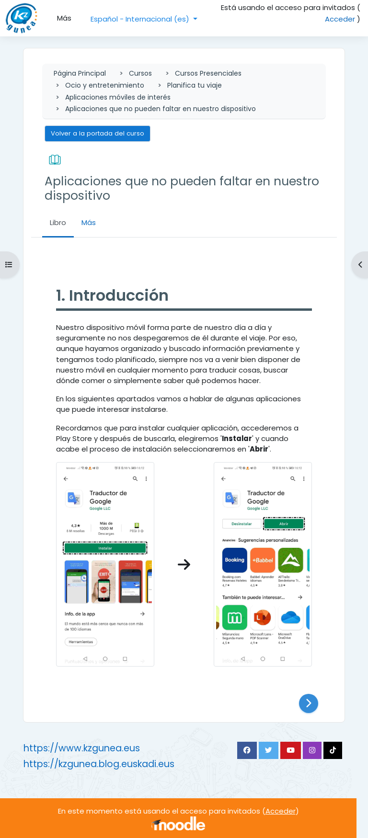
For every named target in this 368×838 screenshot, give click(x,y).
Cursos (140, 73)
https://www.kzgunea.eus (81, 748)
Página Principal (80, 73)
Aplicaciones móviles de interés (118, 97)
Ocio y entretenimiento (104, 85)
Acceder (340, 19)
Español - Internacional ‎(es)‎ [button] (141, 19)
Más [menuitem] (64, 18)
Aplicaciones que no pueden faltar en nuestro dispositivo (160, 108)
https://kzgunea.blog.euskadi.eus (98, 764)
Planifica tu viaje (194, 85)
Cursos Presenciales (208, 73)
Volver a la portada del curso (97, 133)
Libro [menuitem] (58, 222)
